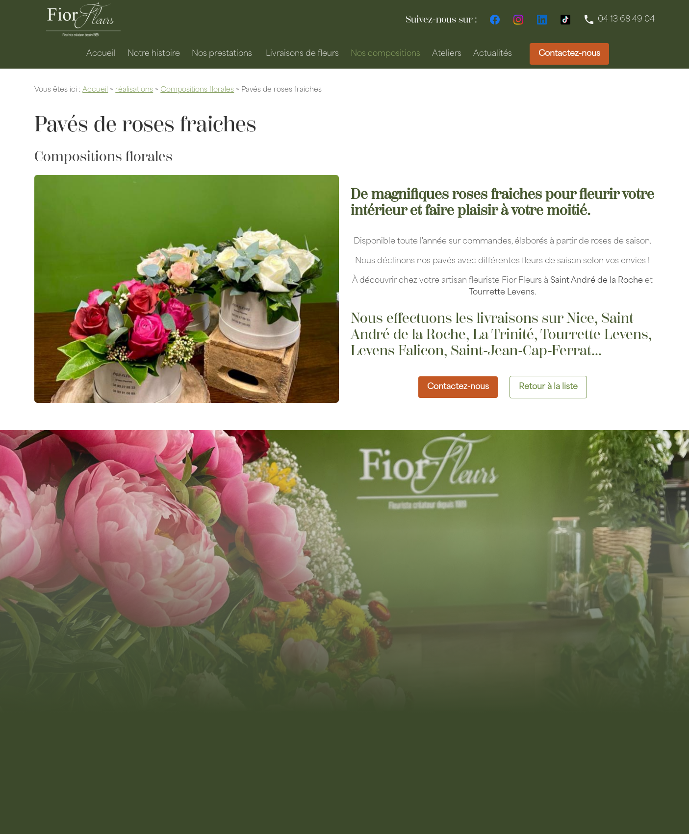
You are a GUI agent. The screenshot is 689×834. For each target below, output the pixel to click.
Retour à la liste (548, 387)
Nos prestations (222, 54)
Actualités (492, 54)
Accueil (101, 54)
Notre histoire (154, 54)
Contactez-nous (569, 54)
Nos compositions (385, 54)
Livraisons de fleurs (302, 54)
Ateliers (446, 54)
